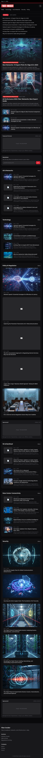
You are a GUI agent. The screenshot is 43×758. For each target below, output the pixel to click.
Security (23, 9)
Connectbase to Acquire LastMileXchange (13, 29)
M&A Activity (4, 738)
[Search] (40, 6)
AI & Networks (16, 9)
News (2, 9)
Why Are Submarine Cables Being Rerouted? (14, 33)
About (2, 746)
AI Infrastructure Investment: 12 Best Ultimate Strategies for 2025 (20, 25)
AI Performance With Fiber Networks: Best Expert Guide (17, 20)
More (39, 170)
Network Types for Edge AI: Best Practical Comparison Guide (18, 22)
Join (38, 162)
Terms (2, 750)
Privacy (3, 748)
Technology (8, 9)
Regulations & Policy (6, 740)
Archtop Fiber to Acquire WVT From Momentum (15, 31)
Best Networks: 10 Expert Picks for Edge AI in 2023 (16, 18)
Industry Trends (5, 736)
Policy (28, 9)
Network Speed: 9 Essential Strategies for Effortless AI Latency (19, 27)
